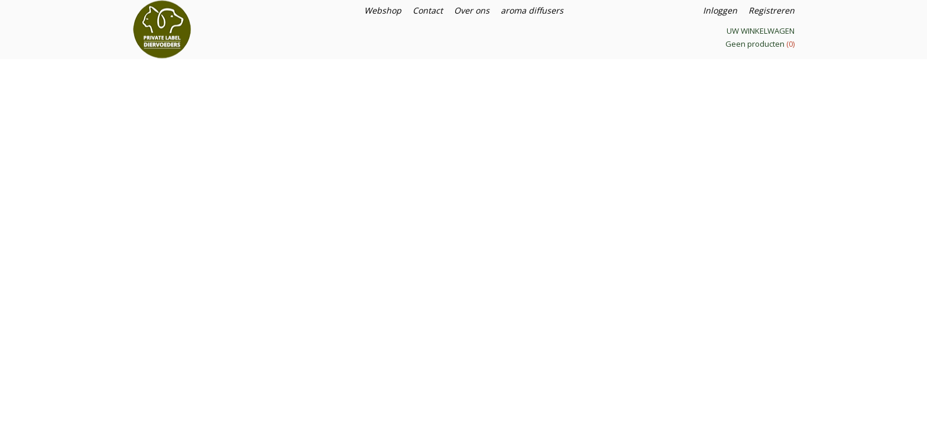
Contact (428, 10)
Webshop (382, 10)
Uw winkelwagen (761, 30)
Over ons (472, 10)
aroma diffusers (532, 10)
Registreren (771, 10)
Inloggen (720, 10)
